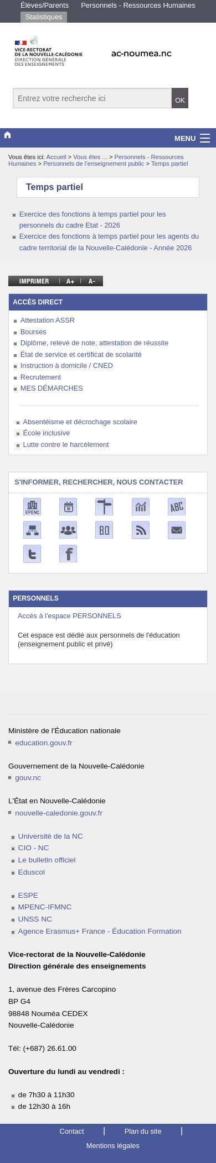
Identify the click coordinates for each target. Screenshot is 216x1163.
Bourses (33, 332)
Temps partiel (169, 163)
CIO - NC (33, 848)
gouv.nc (28, 777)
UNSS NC (35, 919)
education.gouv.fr (43, 743)
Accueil (56, 157)
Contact (71, 1131)
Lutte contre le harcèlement (66, 444)
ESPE (28, 895)
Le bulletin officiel (47, 860)
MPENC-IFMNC (45, 907)
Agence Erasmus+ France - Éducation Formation (100, 931)
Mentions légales (113, 1145)
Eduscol (31, 872)
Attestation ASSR (47, 320)
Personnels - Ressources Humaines (138, 5)
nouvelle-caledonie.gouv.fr (58, 813)
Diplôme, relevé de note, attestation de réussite (94, 343)
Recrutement (40, 377)
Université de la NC (50, 836)
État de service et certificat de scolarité (81, 354)
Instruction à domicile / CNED (66, 365)
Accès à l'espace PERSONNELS (69, 616)
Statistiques (44, 17)
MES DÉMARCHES (51, 388)
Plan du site (143, 1131)
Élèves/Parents (44, 5)
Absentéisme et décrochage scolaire (80, 422)
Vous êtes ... (91, 157)
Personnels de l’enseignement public (94, 163)
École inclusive (46, 433)
